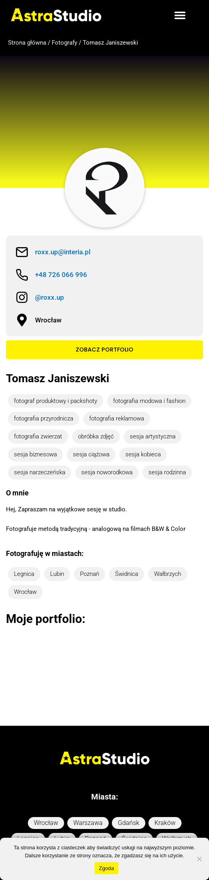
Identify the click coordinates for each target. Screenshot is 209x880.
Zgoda (106, 868)
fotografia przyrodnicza (43, 418)
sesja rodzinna (167, 472)
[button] (180, 15)
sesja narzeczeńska (39, 472)
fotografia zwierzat (38, 436)
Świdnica (126, 574)
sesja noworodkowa (107, 472)
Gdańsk (128, 790)
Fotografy (64, 42)
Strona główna (27, 42)
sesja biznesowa (35, 454)
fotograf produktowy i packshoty (55, 401)
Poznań (89, 574)
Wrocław (25, 591)
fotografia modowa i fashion (149, 401)
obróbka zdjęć (96, 436)
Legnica (24, 574)
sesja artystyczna (153, 436)
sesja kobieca (143, 454)
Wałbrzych (167, 574)
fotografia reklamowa (116, 418)
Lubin (57, 574)
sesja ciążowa (91, 454)
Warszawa (88, 790)
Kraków (165, 790)
